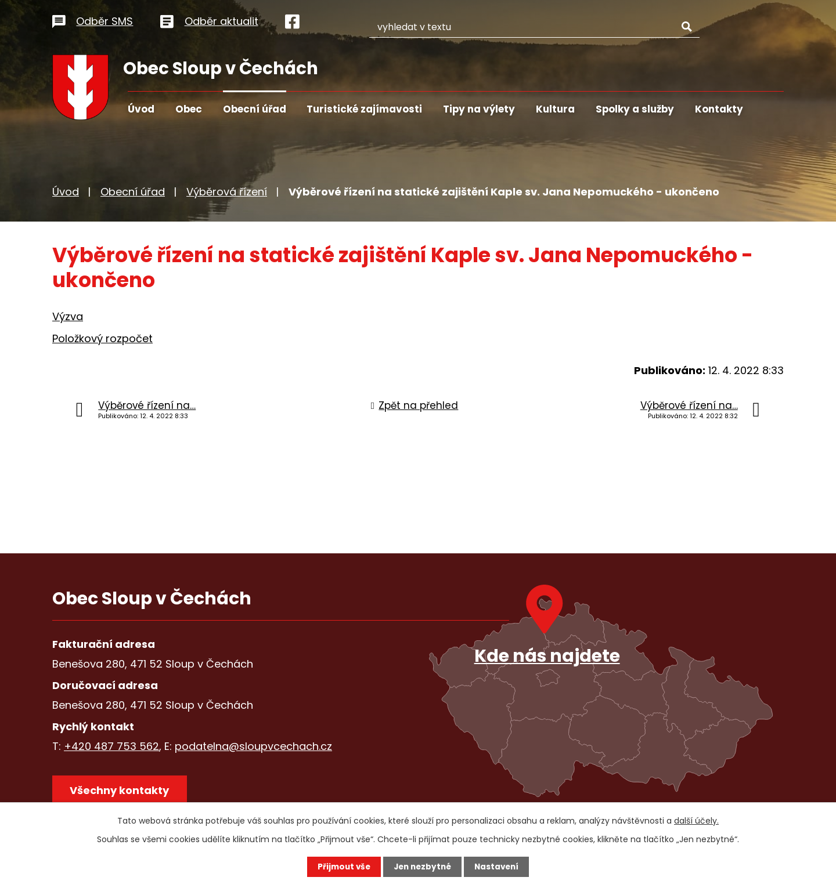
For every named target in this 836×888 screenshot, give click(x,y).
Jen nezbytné (422, 866)
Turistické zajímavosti (364, 109)
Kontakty (719, 109)
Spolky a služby (635, 109)
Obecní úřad (254, 109)
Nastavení (499, 866)
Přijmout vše (341, 866)
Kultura (555, 109)
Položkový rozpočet (102, 338)
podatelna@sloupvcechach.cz (253, 746)
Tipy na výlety (479, 109)
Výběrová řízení (226, 191)
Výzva (67, 316)
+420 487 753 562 (111, 746)
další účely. (696, 820)
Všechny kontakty (121, 792)
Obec (188, 109)
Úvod (141, 109)
